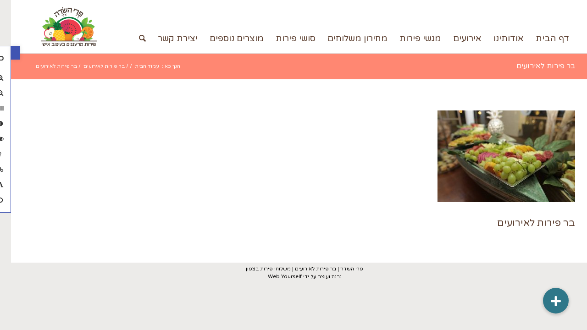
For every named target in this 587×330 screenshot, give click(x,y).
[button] (4, 53)
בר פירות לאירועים (534, 66)
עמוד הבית (136, 66)
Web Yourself (274, 277)
